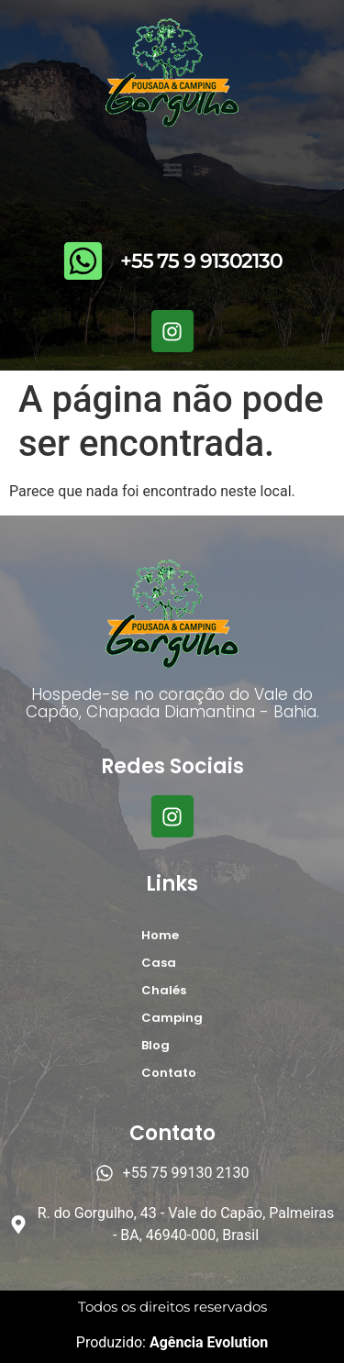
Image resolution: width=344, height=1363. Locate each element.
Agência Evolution (207, 1342)
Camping (172, 1017)
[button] (172, 169)
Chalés (163, 990)
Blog (155, 1045)
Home (160, 935)
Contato (168, 1072)
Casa (158, 962)
